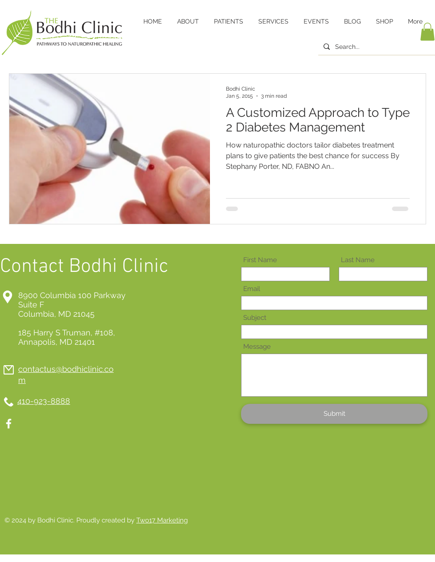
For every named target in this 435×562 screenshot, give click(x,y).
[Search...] (375, 47)
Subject (254, 318)
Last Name (358, 260)
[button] (427, 32)
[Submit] (334, 414)
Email (251, 289)
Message (257, 346)
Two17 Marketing (162, 520)
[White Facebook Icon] (8, 423)
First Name (260, 260)
